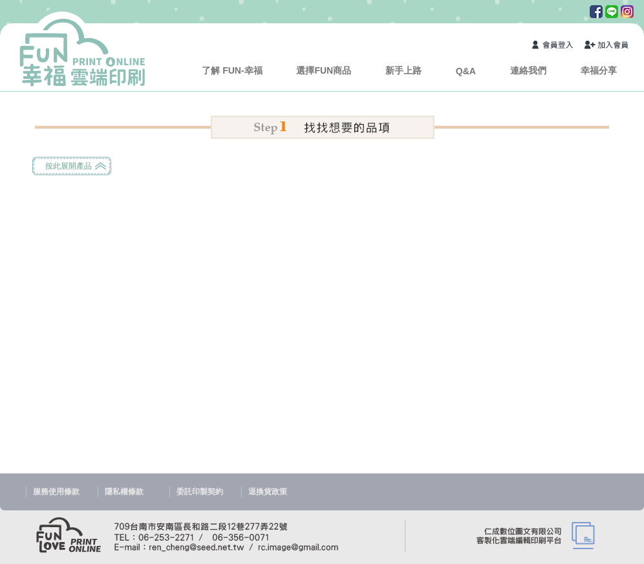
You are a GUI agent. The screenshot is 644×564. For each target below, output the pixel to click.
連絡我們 (528, 70)
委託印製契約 (200, 491)
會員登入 (555, 46)
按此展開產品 (68, 166)
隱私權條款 (124, 491)
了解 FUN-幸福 (232, 70)
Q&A (466, 71)
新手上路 (403, 70)
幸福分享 (599, 70)
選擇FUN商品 (323, 70)
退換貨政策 (267, 491)
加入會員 (607, 46)
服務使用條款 (56, 491)
